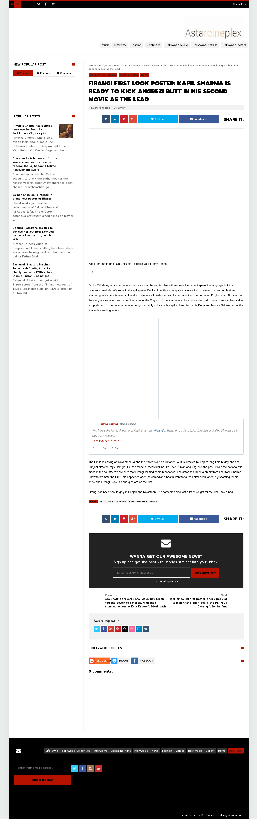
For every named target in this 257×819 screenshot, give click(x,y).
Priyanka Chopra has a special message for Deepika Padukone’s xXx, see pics (33, 129)
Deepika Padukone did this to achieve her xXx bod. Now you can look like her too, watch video (33, 233)
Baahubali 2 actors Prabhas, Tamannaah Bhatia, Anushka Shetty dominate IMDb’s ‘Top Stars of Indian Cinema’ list (32, 270)
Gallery (210, 751)
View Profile (103, 621)
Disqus (123, 661)
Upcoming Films (121, 751)
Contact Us (239, 4)
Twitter (157, 119)
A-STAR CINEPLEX (189, 815)
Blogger (102, 661)
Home (222, 751)
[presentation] (124, 368)
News (153, 501)
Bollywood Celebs (113, 501)
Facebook (198, 119)
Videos (180, 751)
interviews (100, 751)
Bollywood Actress (205, 45)
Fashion (167, 751)
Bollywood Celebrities (76, 751)
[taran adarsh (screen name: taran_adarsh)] (118, 424)
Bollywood (195, 751)
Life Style (52, 751)
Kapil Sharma (138, 501)
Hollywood (141, 751)
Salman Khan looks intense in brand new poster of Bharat (32, 197)
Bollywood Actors (234, 45)
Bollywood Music (177, 45)
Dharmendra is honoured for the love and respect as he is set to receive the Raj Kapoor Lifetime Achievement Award (35, 164)
